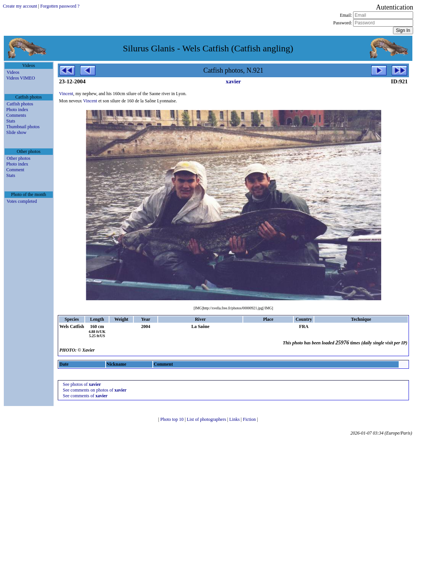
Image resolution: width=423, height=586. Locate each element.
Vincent (66, 93)
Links (235, 419)
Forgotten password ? (59, 6)
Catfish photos (20, 104)
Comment (15, 169)
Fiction (250, 419)
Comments (16, 115)
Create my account (20, 6)
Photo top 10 (172, 419)
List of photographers (207, 419)
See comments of (85, 395)
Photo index (17, 109)
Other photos (18, 158)
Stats (10, 121)
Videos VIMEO (20, 78)
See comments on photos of (95, 390)
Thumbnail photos (23, 126)
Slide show (16, 132)
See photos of (82, 384)
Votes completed (22, 201)
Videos (13, 72)
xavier (233, 81)
